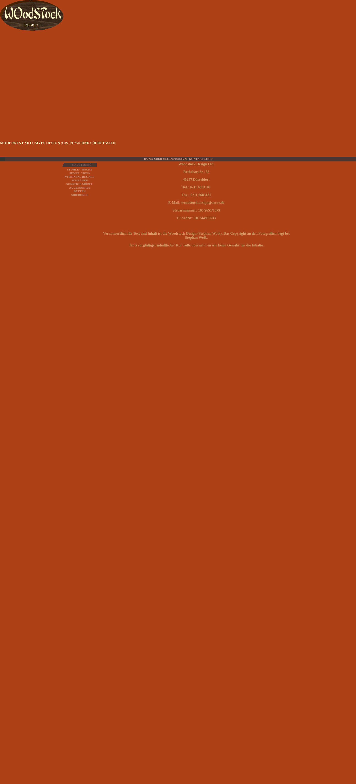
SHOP (208, 159)
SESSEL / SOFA (79, 173)
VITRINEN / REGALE (79, 176)
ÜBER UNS (161, 158)
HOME (148, 158)
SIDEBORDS (79, 195)
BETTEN (80, 191)
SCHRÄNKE (79, 180)
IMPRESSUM (178, 158)
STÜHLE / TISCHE (80, 169)
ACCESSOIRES (79, 187)
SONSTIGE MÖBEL (79, 184)
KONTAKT (196, 159)
